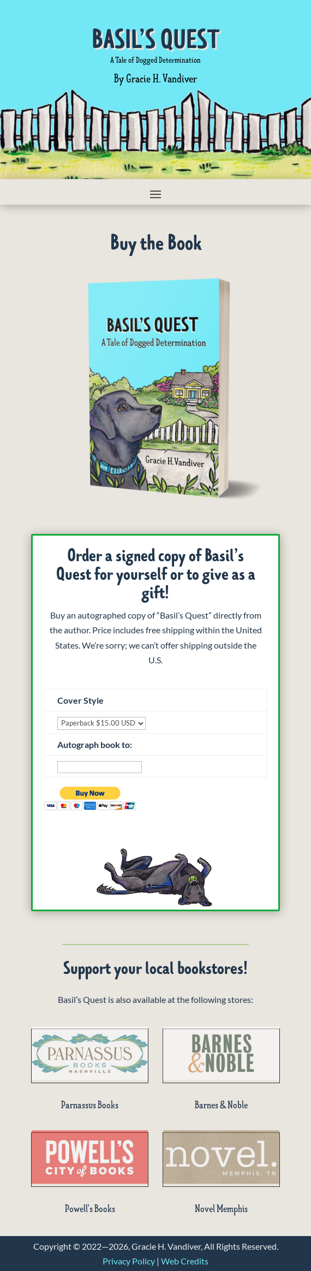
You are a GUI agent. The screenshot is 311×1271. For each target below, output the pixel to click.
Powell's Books (90, 1208)
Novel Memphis (221, 1208)
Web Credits (184, 1261)
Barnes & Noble (221, 1105)
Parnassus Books (89, 1105)
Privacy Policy (129, 1261)
